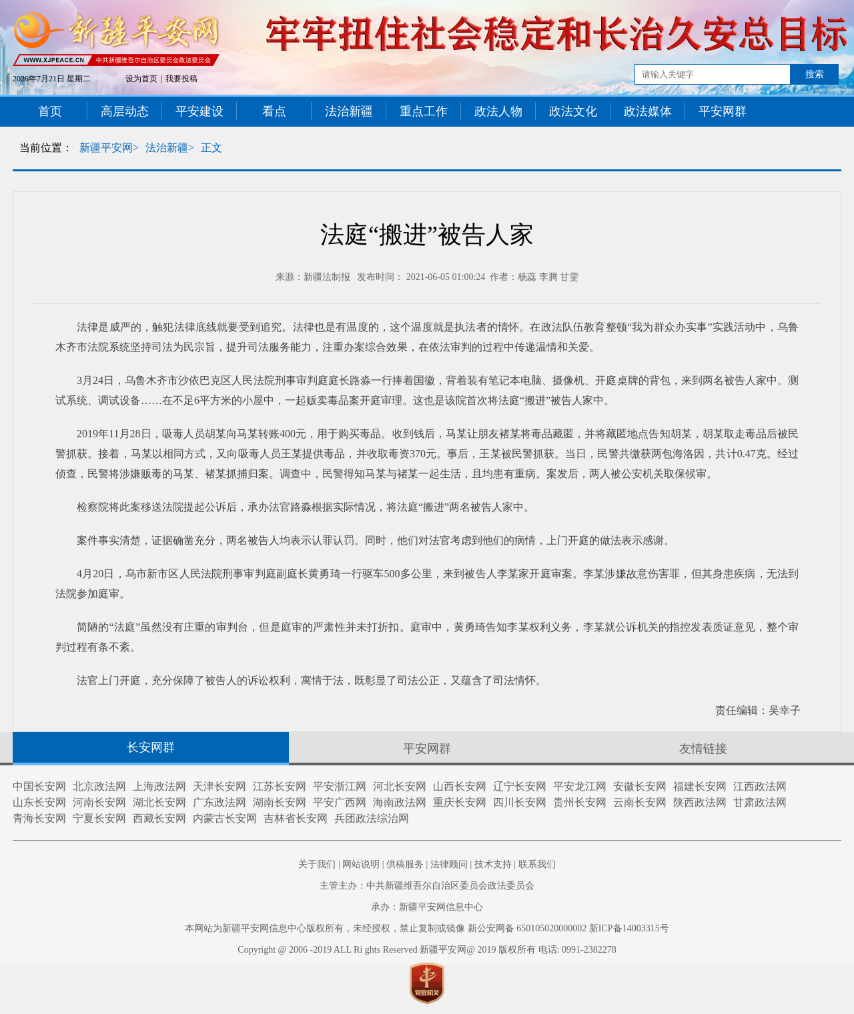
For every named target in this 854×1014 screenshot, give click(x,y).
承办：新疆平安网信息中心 (427, 907)
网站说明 (361, 864)
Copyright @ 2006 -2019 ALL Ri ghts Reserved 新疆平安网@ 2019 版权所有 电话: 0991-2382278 (427, 950)
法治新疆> (169, 147)
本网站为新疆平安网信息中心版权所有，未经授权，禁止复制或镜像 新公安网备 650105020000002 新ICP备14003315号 (427, 928)
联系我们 (537, 864)
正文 (211, 147)
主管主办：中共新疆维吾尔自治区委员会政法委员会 (427, 886)
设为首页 (141, 78)
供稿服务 (405, 864)
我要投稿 (181, 78)
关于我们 (317, 864)
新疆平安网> (109, 147)
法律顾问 (449, 864)
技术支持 (493, 864)
